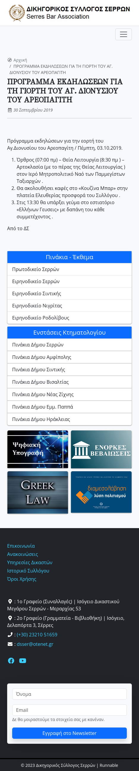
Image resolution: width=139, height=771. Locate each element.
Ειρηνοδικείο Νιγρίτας (37, 305)
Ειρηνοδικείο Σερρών (35, 281)
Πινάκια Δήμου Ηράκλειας (41, 419)
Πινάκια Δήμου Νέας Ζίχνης (43, 394)
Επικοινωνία (21, 546)
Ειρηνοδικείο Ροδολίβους (40, 317)
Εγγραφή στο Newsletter (69, 733)
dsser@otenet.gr (35, 644)
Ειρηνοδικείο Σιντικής (36, 293)
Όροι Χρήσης (21, 579)
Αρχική (20, 60)
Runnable (109, 765)
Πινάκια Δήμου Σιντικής (38, 369)
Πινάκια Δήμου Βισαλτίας (40, 382)
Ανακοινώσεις (22, 554)
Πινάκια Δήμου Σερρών (38, 344)
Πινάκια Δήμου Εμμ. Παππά (42, 407)
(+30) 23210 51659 (37, 634)
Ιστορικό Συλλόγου (28, 570)
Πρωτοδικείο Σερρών (35, 269)
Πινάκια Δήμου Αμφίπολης (41, 357)
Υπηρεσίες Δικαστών (29, 562)
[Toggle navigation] (123, 34)
